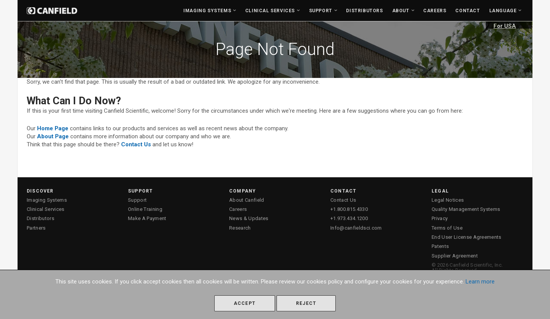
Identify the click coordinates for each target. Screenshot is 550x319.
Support (320, 10)
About (400, 10)
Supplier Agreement (455, 256)
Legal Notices (448, 200)
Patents (440, 246)
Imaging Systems (207, 10)
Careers (434, 10)
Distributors (364, 10)
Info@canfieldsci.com (356, 228)
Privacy (440, 218)
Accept (245, 303)
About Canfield (246, 200)
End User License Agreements (466, 237)
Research (240, 228)
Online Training (145, 209)
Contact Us (343, 200)
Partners (36, 228)
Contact (467, 10)
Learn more (480, 281)
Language (503, 10)
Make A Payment (147, 218)
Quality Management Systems (466, 209)
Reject (306, 303)
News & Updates (249, 218)
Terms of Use (447, 228)
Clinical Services (270, 10)
